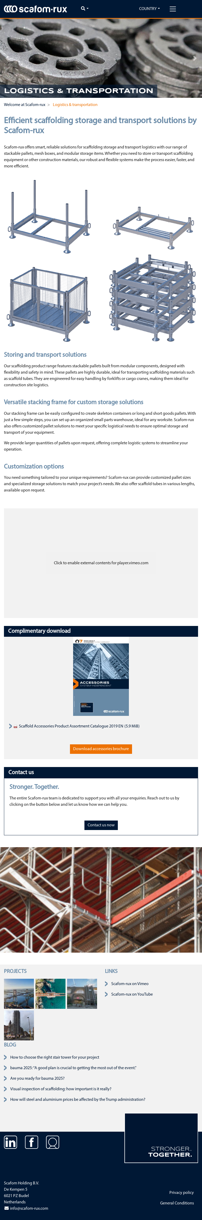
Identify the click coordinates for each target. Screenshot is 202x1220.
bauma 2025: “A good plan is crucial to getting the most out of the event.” (73, 1068)
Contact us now (101, 825)
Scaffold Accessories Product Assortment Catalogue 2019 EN (68, 726)
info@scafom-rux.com (26, 1209)
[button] (7, 58)
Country (148, 9)
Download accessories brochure (101, 749)
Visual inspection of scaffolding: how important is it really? (61, 1089)
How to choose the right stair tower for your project (54, 1057)
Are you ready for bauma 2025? (37, 1079)
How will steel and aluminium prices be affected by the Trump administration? (77, 1100)
